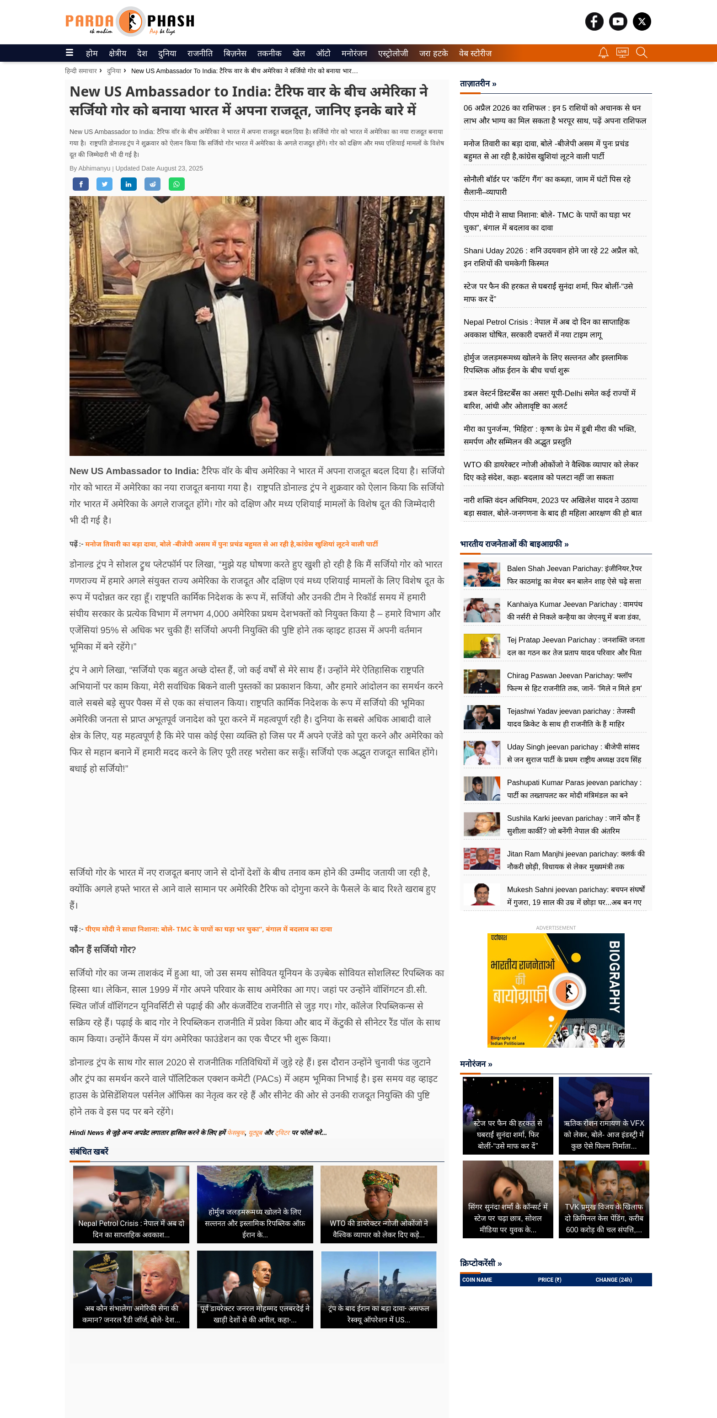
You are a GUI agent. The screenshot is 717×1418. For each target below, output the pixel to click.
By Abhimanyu (91, 168)
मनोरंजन (353, 53)
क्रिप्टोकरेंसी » (481, 1263)
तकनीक (268, 53)
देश (141, 53)
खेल (298, 53)
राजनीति (198, 53)
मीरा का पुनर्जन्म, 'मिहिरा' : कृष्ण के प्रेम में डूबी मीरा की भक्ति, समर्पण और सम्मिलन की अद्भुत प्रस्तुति (550, 435)
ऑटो (322, 53)
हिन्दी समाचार (81, 71)
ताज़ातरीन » (478, 83)
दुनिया (166, 53)
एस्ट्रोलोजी (391, 53)
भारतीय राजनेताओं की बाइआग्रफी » (514, 544)
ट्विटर (282, 1132)
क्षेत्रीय (116, 53)
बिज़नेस (234, 53)
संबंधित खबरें (89, 1151)
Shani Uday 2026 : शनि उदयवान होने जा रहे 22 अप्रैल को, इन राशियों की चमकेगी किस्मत (551, 257)
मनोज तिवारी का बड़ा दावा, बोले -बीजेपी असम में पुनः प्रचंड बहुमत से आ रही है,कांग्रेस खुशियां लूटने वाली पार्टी (232, 543)
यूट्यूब (256, 1132)
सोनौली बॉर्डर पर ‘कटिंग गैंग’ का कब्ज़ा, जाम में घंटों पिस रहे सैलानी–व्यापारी (547, 186)
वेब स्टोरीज (473, 53)
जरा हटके (431, 53)
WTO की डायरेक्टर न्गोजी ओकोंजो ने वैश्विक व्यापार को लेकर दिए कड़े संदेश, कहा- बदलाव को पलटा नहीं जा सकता (551, 471)
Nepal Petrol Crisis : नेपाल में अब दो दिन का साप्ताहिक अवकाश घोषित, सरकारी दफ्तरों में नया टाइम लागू (547, 328)
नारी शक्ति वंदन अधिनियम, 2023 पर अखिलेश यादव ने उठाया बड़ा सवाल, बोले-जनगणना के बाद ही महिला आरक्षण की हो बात (554, 507)
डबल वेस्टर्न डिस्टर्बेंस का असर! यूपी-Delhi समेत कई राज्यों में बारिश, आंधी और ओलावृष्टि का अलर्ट (550, 400)
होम (91, 53)
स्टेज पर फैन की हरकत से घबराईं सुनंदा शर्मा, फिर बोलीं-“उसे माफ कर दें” (548, 293)
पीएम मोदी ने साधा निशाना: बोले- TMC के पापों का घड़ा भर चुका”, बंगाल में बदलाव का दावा (209, 928)
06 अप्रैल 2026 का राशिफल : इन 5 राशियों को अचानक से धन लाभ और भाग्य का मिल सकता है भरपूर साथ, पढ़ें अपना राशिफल (555, 114)
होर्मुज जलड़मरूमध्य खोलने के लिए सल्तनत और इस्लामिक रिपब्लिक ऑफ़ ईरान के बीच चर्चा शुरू (546, 364)
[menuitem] (92, 53)
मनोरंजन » (476, 1064)
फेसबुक (236, 1132)
